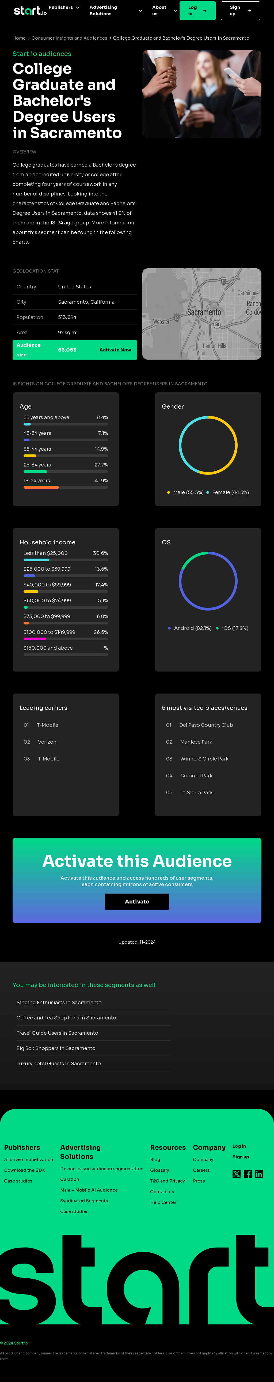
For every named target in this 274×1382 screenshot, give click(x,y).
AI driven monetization (28, 1159)
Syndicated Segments (84, 1201)
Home (19, 38)
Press (199, 1181)
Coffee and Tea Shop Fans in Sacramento (66, 1018)
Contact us (162, 1192)
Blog (155, 1159)
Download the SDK (24, 1170)
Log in (192, 11)
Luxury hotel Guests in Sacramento (59, 1064)
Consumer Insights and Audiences (69, 38)
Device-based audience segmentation (101, 1169)
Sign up (235, 11)
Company (207, 1148)
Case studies (18, 1181)
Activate (137, 901)
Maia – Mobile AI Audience (89, 1190)
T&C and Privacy (167, 1181)
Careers (201, 1170)
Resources (165, 1148)
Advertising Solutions (103, 11)
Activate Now (115, 350)
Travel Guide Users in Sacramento (57, 1033)
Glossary (159, 1170)
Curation (69, 1179)
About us (159, 11)
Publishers (61, 7)
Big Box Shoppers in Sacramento (56, 1048)
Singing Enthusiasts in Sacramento (59, 1003)
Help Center (163, 1202)
